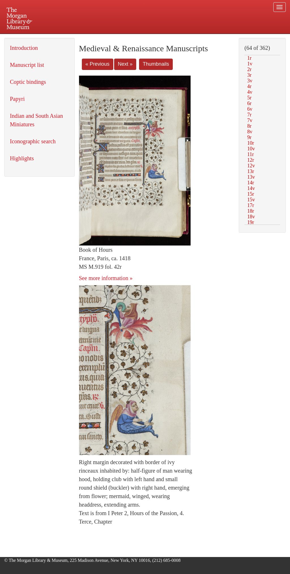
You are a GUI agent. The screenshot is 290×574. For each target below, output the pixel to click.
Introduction (24, 48)
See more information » (106, 278)
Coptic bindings (28, 82)
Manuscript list (27, 65)
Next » (125, 64)
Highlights (22, 158)
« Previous (98, 64)
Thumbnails (156, 64)
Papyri (17, 99)
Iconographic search (33, 141)
